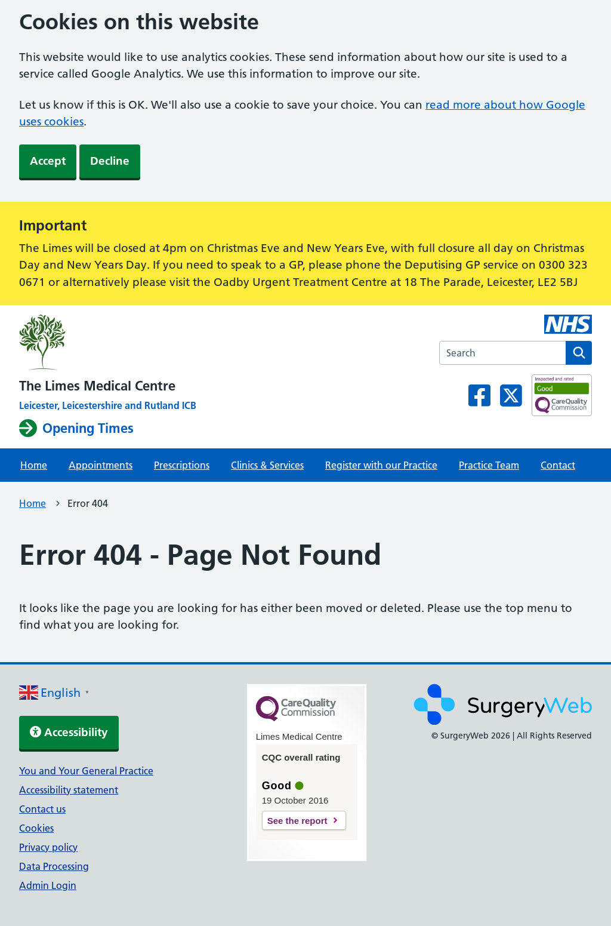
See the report (297, 821)
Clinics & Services (267, 465)
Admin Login (47, 885)
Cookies (36, 828)
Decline (109, 161)
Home (33, 465)
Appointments (100, 465)
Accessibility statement (68, 790)
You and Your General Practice (86, 771)
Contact (558, 465)
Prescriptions (181, 465)
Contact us (42, 809)
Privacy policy (48, 847)
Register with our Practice (381, 465)
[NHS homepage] (107, 344)
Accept (48, 161)
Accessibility (69, 732)
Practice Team (489, 465)
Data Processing (54, 866)
